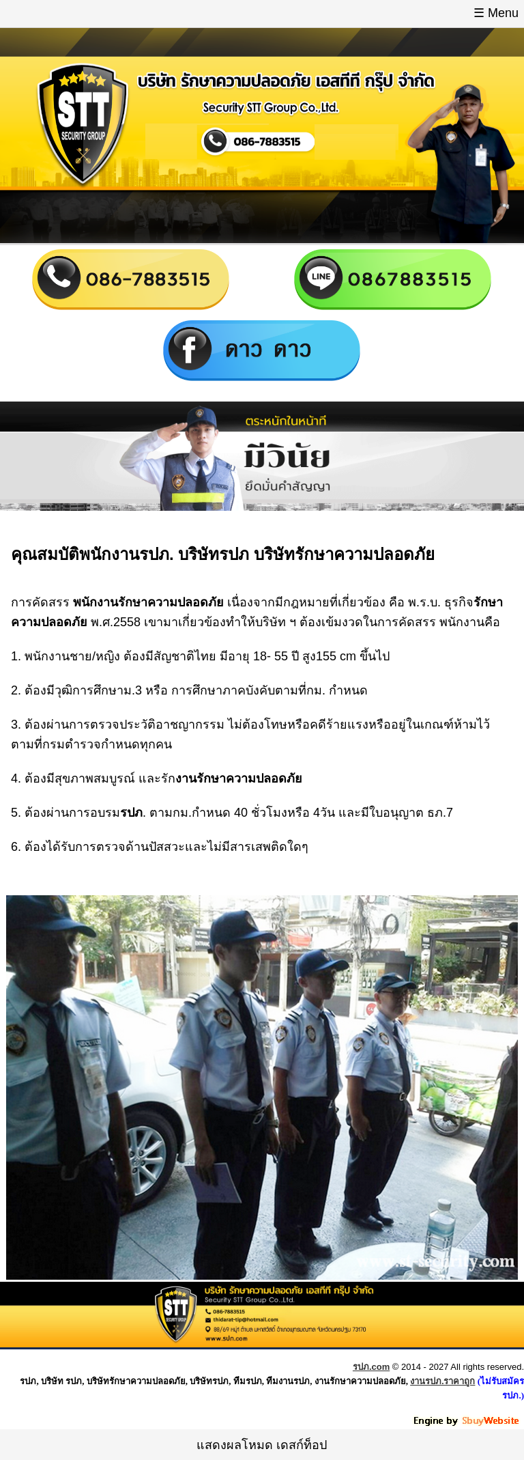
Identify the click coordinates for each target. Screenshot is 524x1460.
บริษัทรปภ (213, 554)
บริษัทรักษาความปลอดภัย (344, 554)
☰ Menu (496, 13)
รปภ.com (371, 1367)
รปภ (154, 554)
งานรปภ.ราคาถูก (442, 1381)
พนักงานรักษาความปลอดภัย (148, 602)
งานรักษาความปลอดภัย (238, 778)
